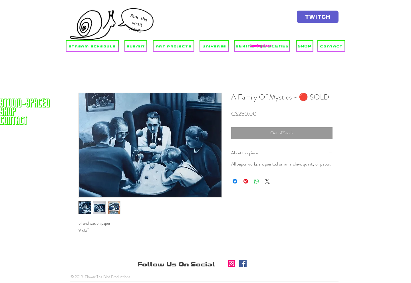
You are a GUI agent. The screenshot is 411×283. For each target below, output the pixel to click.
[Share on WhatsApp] (256, 181)
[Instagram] (231, 263)
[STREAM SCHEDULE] (92, 46)
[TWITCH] (318, 17)
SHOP (8, 111)
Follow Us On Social (177, 264)
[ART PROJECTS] (173, 46)
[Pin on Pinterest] (245, 181)
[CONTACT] (331, 46)
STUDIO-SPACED (25, 102)
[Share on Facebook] (234, 181)
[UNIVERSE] (214, 46)
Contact (13, 120)
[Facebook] (243, 263)
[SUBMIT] (135, 46)
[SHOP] (304, 46)
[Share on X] (267, 181)
